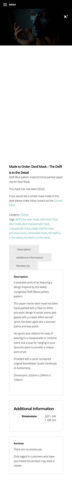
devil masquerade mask (35, 224)
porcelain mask (17, 233)
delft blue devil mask (27, 219)
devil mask (15, 224)
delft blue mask (49, 219)
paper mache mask (42, 228)
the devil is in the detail (37, 237)
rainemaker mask (37, 233)
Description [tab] (24, 249)
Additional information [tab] (29, 257)
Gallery (24, 214)
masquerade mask (19, 228)
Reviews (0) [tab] (22, 265)
